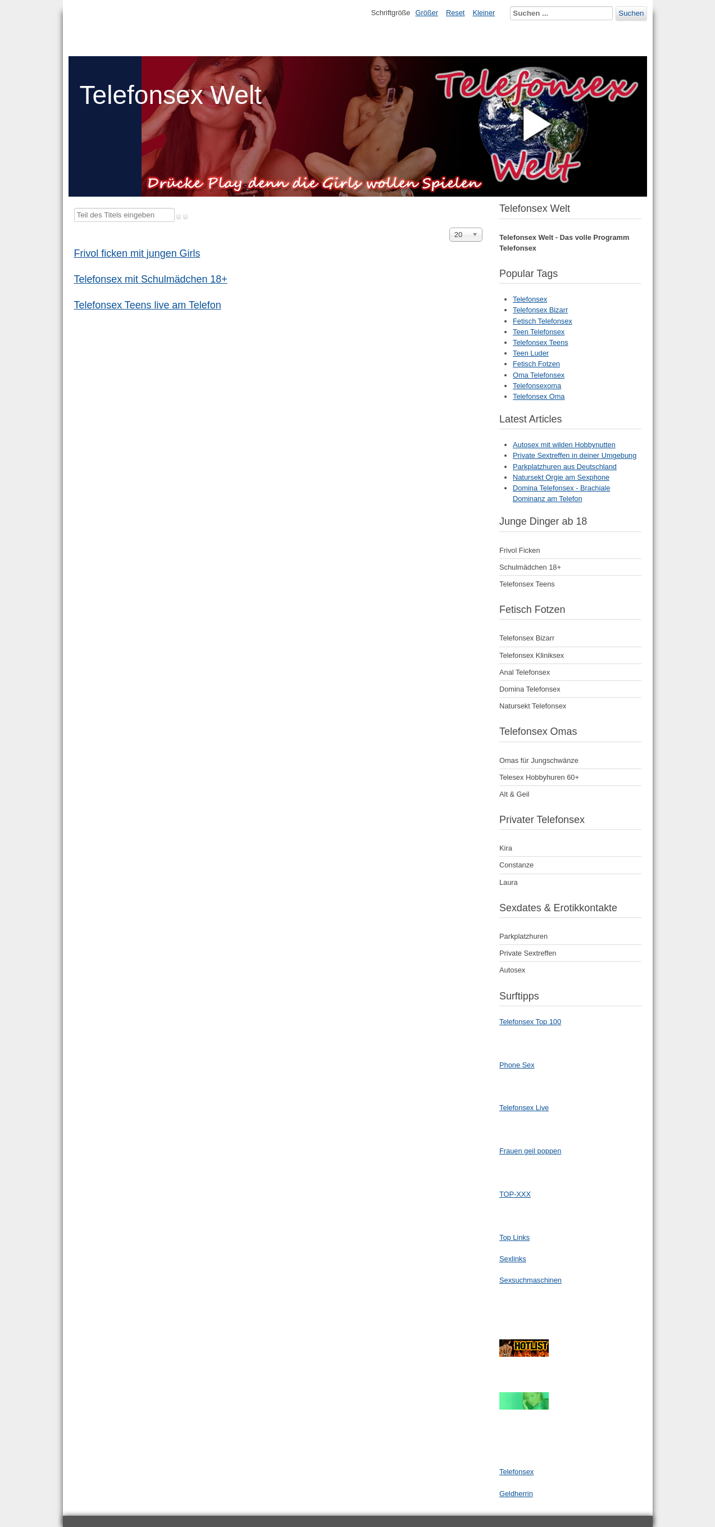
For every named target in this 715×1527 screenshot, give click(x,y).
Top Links (514, 1237)
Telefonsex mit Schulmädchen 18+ (150, 279)
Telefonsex (530, 299)
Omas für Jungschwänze (539, 760)
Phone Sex (517, 1065)
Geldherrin (516, 1493)
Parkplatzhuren (523, 936)
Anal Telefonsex (524, 672)
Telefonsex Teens (540, 342)
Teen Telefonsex (538, 332)
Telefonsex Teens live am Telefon (147, 305)
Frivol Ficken (519, 550)
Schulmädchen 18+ (530, 567)
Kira (505, 848)
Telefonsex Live (524, 1107)
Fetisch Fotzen (536, 364)
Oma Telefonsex (538, 375)
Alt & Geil (514, 794)
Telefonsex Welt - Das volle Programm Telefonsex (564, 242)
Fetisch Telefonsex (542, 321)
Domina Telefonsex (530, 689)
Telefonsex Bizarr (540, 310)
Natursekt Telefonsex (532, 706)
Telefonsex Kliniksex (531, 655)
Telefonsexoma (537, 385)
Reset (455, 12)
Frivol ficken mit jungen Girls (137, 253)
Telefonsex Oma (538, 396)
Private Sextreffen (527, 953)
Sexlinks (512, 1259)
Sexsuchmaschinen (530, 1280)
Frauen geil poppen (530, 1151)
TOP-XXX (515, 1194)
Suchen (631, 13)
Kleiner (483, 12)
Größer (426, 12)
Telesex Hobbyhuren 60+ (539, 777)
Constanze (516, 865)
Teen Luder (531, 353)
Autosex (512, 970)
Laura (508, 882)
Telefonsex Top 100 (530, 1021)
